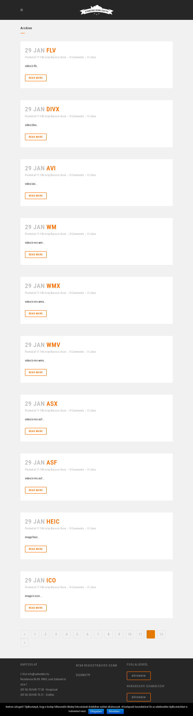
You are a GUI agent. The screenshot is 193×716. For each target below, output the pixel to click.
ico (51, 580)
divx (53, 109)
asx (52, 403)
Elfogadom (96, 711)
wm (51, 227)
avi (51, 168)
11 (140, 634)
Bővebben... (115, 711)
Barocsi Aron (58, 57)
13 (161, 634)
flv (51, 50)
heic (53, 521)
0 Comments (76, 57)
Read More (36, 78)
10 (130, 634)
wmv (53, 345)
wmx (53, 286)
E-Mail (23, 674)
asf (51, 462)
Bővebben (139, 675)
